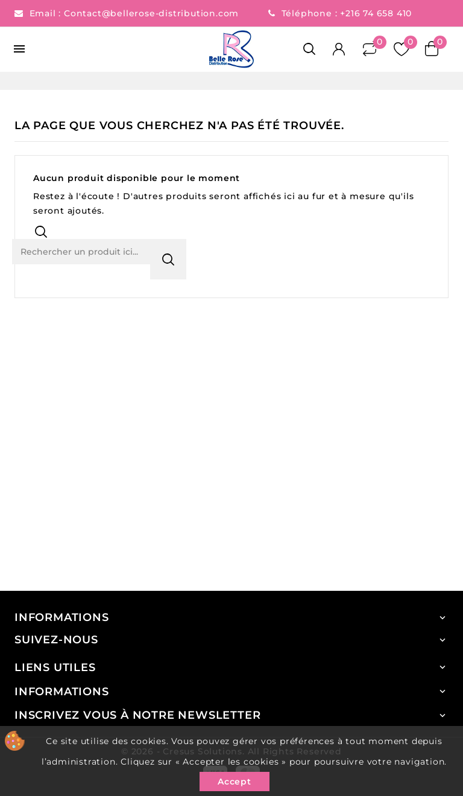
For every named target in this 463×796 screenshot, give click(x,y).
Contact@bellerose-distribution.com (153, 13)
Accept (234, 781)
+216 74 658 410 (376, 13)
